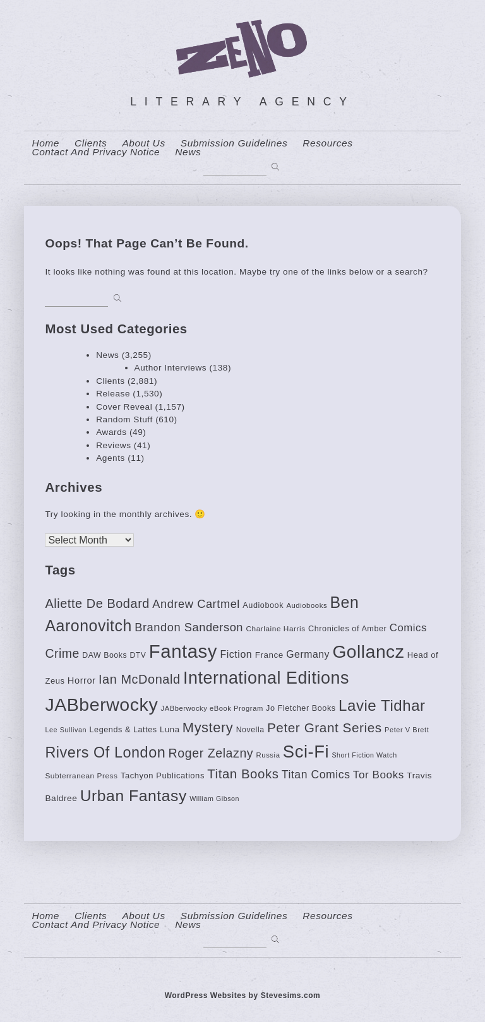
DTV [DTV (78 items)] (138, 655)
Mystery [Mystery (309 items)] (208, 727)
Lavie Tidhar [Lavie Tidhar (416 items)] (382, 705)
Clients (91, 143)
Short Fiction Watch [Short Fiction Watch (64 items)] (364, 755)
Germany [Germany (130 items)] (308, 654)
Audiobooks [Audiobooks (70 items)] (306, 605)
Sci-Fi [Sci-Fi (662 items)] (306, 751)
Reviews (113, 445)
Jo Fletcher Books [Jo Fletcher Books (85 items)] (301, 708)
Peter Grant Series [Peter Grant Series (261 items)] (324, 727)
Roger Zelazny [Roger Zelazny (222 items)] (211, 753)
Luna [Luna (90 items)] (169, 729)
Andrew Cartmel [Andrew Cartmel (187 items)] (196, 603)
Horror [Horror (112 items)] (82, 680)
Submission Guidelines (234, 143)
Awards (111, 432)
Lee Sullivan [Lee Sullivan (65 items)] (66, 730)
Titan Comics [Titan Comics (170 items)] (316, 774)
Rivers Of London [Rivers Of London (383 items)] (105, 752)
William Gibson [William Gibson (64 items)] (214, 798)
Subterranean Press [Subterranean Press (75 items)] (81, 775)
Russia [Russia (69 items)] (268, 755)
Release (113, 393)
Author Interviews (171, 367)
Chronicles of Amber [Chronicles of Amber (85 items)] (347, 628)
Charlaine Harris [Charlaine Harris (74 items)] (275, 628)
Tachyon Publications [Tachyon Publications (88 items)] (163, 775)
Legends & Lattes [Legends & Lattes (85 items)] (123, 729)
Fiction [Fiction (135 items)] (236, 654)
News (188, 152)
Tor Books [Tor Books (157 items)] (378, 775)
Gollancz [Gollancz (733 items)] (368, 651)
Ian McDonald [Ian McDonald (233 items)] (140, 679)
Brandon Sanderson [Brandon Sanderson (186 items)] (189, 627)
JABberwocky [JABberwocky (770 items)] (101, 704)
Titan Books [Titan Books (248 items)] (242, 774)
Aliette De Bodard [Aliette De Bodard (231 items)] (97, 603)
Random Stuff (124, 419)
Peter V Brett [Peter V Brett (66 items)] (407, 730)
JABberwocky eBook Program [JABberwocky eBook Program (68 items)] (212, 708)
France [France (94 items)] (269, 655)
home (45, 143)
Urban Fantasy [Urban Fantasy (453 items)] (133, 795)
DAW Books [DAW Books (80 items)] (104, 655)
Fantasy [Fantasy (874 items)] (183, 651)
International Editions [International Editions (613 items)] (266, 677)
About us (143, 143)
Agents (110, 458)
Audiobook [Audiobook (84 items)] (263, 605)
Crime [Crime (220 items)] (62, 653)
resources (327, 143)
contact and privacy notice (96, 152)
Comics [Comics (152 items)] (408, 628)
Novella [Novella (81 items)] (250, 729)
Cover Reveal (124, 407)
